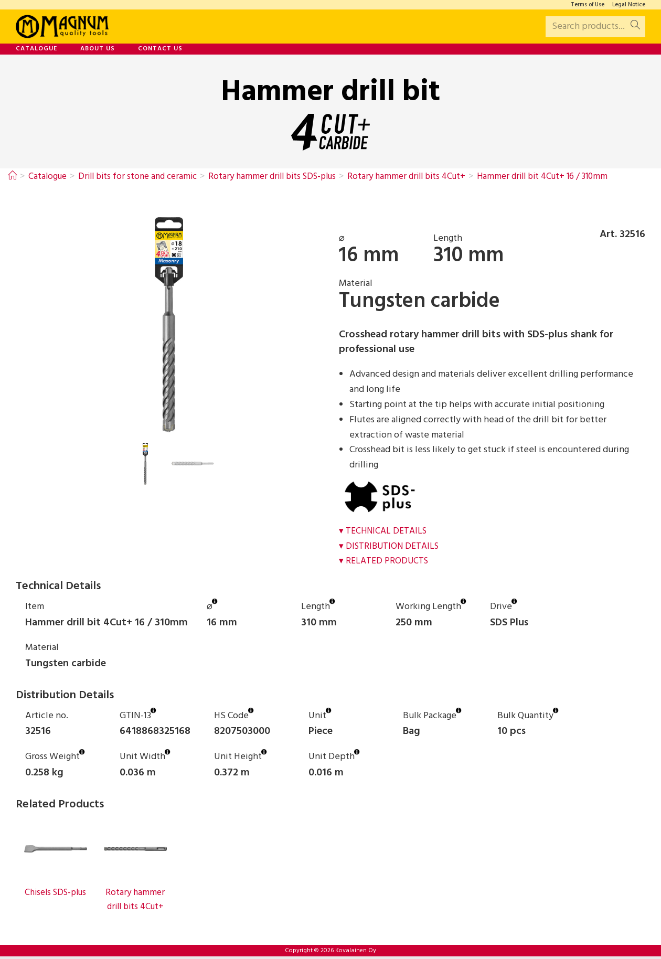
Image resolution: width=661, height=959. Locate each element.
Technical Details (388, 531)
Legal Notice (628, 5)
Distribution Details (394, 546)
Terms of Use (587, 5)
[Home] (12, 176)
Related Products (388, 561)
